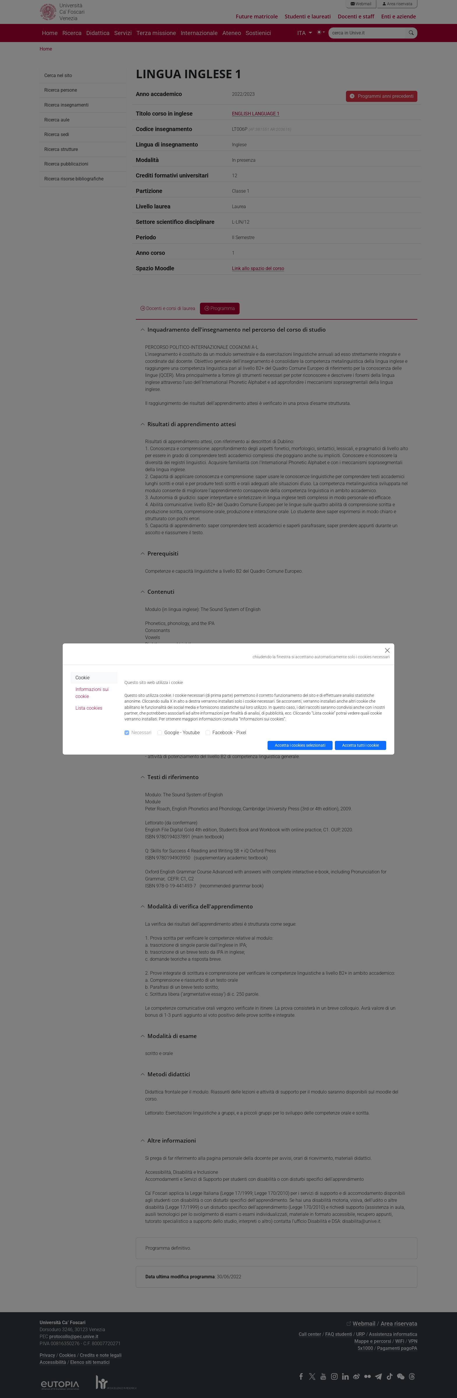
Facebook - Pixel (229, 732)
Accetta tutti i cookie (360, 745)
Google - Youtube (182, 732)
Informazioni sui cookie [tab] (92, 693)
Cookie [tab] (82, 677)
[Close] (387, 650)
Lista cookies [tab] (88, 708)
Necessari (141, 732)
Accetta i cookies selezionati (300, 745)
